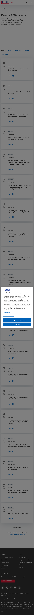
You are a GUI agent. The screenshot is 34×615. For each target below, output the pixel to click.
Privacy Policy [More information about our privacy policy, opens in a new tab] (7, 312)
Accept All (17, 324)
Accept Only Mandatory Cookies (17, 320)
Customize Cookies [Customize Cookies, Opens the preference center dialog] (8, 316)
